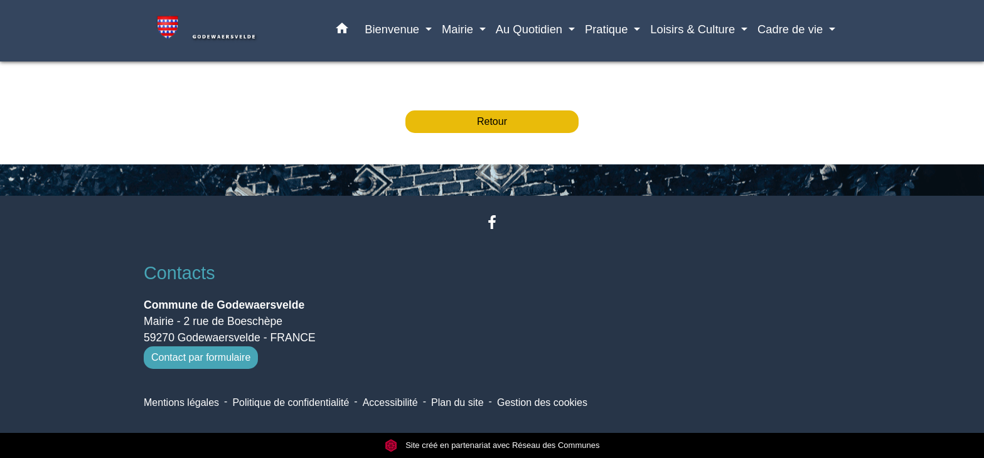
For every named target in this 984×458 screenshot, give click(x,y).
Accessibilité (390, 402)
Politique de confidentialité (290, 402)
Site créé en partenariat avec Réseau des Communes (492, 445)
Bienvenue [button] (393, 29)
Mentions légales (181, 402)
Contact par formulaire (200, 357)
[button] (342, 31)
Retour (492, 121)
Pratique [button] (608, 29)
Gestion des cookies (542, 402)
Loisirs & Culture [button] (694, 29)
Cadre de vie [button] (791, 29)
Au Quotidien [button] (530, 29)
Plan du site (457, 402)
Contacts (179, 273)
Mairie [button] (459, 29)
